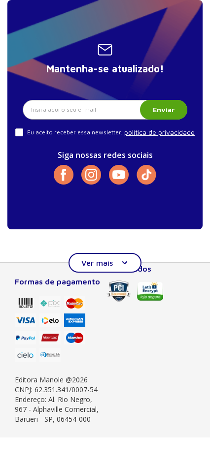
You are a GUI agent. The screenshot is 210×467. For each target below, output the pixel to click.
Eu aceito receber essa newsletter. (74, 132)
